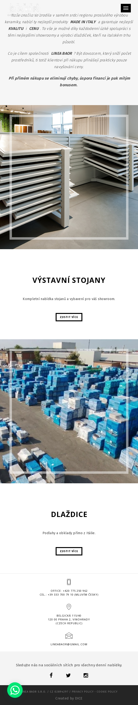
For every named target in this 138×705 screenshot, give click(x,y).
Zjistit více (69, 317)
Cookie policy (107, 691)
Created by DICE (69, 698)
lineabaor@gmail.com (69, 644)
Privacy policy (83, 691)
